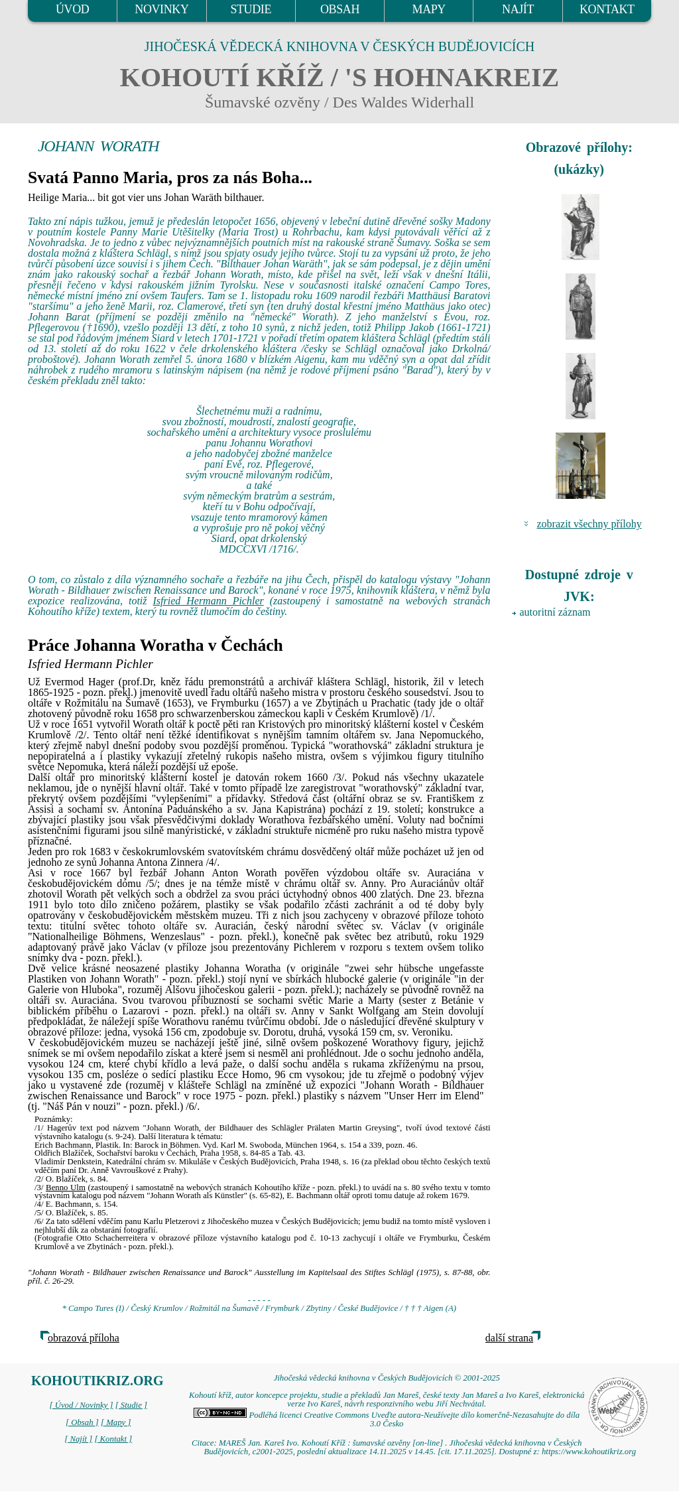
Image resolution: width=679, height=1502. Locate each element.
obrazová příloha (83, 1337)
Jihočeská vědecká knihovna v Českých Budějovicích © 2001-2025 (387, 1378)
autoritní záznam (555, 612)
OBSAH (339, 9)
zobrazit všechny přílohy (589, 523)
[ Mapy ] (116, 1422)
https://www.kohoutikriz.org (589, 1451)
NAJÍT (518, 9)
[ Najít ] (78, 1439)
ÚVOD (72, 9)
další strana (509, 1337)
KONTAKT (607, 9)
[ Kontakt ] (113, 1439)
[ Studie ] (131, 1405)
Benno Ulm (66, 1187)
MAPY (429, 9)
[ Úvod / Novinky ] (81, 1405)
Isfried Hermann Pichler (208, 600)
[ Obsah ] (82, 1422)
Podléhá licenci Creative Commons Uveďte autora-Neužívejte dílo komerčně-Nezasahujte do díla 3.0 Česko (387, 1419)
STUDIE (250, 9)
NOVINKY (161, 9)
